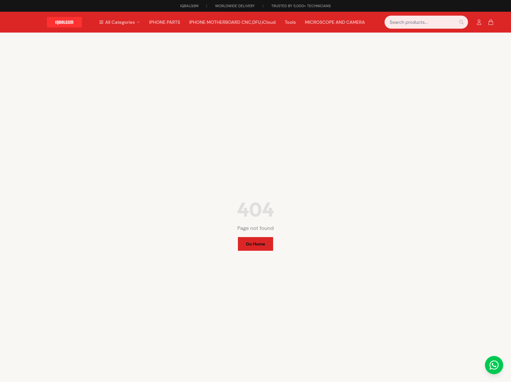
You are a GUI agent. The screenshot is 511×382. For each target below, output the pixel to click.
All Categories (119, 22)
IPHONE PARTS (164, 22)
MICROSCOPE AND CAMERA (335, 22)
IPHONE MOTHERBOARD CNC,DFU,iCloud (232, 22)
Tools (290, 22)
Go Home (255, 244)
